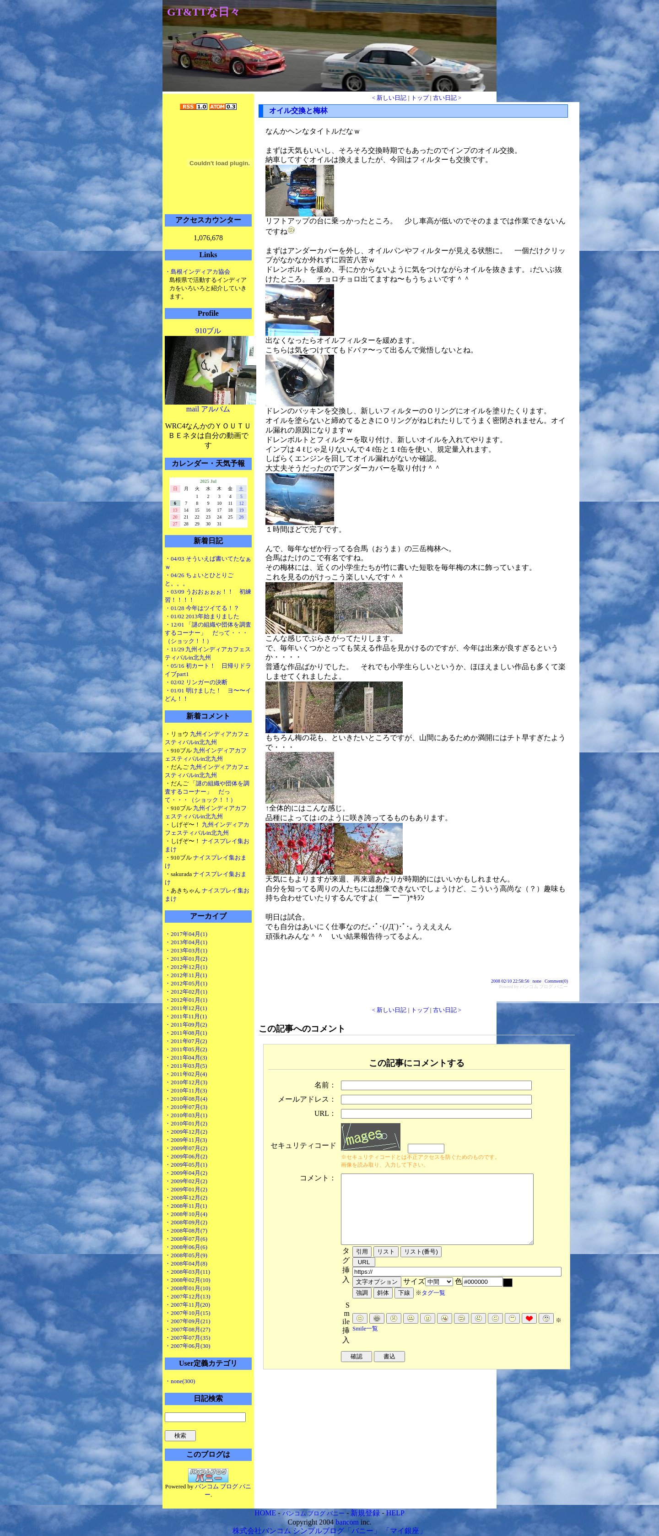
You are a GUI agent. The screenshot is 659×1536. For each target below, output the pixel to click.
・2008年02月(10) (188, 1279)
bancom (347, 1522)
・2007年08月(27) (188, 1329)
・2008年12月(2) (186, 1197)
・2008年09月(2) (186, 1222)
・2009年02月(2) (186, 1181)
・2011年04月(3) (186, 1057)
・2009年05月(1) (186, 1164)
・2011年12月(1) (186, 1008)
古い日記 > (447, 97)
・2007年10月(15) (188, 1312)
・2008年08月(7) (186, 1230)
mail (192, 409)
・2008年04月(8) (186, 1263)
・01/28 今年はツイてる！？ (202, 608)
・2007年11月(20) (187, 1304)
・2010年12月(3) (186, 1082)
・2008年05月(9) (186, 1255)
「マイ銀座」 (405, 1531)
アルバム (215, 409)
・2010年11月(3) (186, 1090)
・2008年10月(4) (186, 1214)
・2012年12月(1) (186, 966)
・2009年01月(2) (186, 1189)
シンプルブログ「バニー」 (337, 1531)
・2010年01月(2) (186, 1123)
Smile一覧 (365, 1342)
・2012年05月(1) (186, 983)
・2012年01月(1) (186, 999)
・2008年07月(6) (186, 1238)
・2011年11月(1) (186, 1016)
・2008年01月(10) (188, 1288)
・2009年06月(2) (186, 1156)
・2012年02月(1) (186, 991)
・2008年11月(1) (186, 1205)
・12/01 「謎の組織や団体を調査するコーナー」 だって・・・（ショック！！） (208, 632)
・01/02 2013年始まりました (202, 616)
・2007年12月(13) (188, 1296)
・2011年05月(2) (186, 1049)
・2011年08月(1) (186, 1032)
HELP (395, 1513)
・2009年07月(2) (186, 1148)
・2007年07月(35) (188, 1337)
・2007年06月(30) (188, 1345)
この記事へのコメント (302, 1028)
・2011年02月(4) (186, 1074)
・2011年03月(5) (186, 1065)
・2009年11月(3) (186, 1139)
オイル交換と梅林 (298, 110)
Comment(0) (556, 981)
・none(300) (180, 1381)
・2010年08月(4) (186, 1098)
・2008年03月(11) (187, 1271)
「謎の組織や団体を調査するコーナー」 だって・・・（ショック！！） (207, 791)
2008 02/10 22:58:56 (510, 981)
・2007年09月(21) (188, 1321)
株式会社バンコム (261, 1531)
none (536, 981)
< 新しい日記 (389, 97)
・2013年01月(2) (186, 958)
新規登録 (365, 1513)
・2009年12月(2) (186, 1131)
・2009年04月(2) (186, 1172)
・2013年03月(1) (186, 950)
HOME (265, 1513)
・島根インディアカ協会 (197, 271)
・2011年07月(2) (186, 1041)
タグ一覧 (433, 1306)
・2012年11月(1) (186, 975)
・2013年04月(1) (186, 942)
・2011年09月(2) (186, 1024)
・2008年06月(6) (186, 1247)
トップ (420, 97)
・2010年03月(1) (186, 1115)
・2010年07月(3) (186, 1106)
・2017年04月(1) (186, 933)
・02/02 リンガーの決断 (196, 682)
